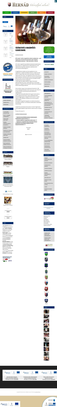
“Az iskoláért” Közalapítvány (6, 112)
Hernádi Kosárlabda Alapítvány (7, 135)
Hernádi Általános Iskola (48, 188)
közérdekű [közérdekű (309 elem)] (6, 242)
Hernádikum (50, 12)
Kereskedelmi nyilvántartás (47, 145)
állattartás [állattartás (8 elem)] (4, 251)
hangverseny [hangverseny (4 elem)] (8, 231)
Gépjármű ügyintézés (47, 220)
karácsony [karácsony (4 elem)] (4, 235)
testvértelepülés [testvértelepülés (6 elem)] (5, 248)
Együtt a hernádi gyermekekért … (6, 116)
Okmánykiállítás (46, 221)
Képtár (32, 12)
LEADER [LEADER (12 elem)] (11, 241)
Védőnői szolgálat (48, 169)
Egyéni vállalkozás (46, 219)
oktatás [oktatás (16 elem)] (10, 244)
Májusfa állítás (11, 33)
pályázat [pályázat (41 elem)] (5, 245)
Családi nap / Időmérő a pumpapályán (12, 48)
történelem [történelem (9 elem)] (6, 249)
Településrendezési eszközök (48, 96)
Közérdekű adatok (48, 107)
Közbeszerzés (47, 109)
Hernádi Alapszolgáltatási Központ (48, 158)
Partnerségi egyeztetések (47, 77)
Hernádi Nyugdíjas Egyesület (6, 128)
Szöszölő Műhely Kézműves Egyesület (7, 140)
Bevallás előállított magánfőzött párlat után (26, 120)
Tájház (45, 185)
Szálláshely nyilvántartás (47, 149)
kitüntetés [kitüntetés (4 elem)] (7, 236)
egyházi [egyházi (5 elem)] (4, 228)
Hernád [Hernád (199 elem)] (5, 233)
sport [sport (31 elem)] (4, 246)
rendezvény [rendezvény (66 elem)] (10, 245)
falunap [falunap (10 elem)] (4, 229)
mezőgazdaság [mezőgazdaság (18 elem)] (6, 244)
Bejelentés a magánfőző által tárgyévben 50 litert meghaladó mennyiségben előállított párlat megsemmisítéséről (26, 123)
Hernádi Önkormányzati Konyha (47, 173)
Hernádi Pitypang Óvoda (47, 179)
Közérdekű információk (19, 54)
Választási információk (49, 57)
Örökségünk (5, 104)
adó (27, 134)
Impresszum (46, 86)
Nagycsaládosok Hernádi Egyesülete (7, 144)
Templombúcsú (12, 53)
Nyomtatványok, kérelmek (47, 136)
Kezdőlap (7, 12)
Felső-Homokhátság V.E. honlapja (8, 194)
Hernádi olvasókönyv (48, 79)
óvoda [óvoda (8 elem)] (8, 253)
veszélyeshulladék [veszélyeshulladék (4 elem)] (5, 250)
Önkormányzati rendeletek (47, 100)
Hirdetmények (47, 142)
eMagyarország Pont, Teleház (48, 183)
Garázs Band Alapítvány (5, 119)
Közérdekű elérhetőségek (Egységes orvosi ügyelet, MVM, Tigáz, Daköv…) (49, 50)
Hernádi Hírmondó (7, 100)
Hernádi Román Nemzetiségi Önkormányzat (47, 238)
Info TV (41, 12)
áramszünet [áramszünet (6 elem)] (10, 251)
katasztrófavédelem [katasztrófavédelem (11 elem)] (9, 235)
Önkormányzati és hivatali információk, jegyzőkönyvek (48, 104)
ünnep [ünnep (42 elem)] (10, 253)
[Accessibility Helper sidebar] (56, 1)
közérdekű (30, 134)
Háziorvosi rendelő (48, 161)
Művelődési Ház (47, 176)
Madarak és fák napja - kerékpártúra (11, 41)
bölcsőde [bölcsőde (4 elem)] (8, 226)
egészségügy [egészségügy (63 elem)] (8, 228)
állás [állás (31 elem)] (7, 251)
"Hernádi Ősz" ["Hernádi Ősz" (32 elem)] (6, 225)
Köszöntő (15, 12)
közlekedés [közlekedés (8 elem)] (4, 240)
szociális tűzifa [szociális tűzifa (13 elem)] (8, 246)
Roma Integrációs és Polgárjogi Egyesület (7, 147)
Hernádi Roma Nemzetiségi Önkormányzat (47, 233)
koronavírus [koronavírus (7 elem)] (10, 236)
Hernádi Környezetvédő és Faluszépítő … (6, 123)
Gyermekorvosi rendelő (47, 164)
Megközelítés (47, 84)
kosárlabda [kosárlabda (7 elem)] (4, 238)
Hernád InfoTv (6, 102)
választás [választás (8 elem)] (9, 250)
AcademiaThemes (37, 390)
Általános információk (49, 125)
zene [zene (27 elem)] (12, 250)
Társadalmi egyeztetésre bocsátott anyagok (48, 116)
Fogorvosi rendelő (48, 167)
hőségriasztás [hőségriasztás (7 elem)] (5, 234)
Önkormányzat (47, 93)
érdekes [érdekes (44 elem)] (5, 253)
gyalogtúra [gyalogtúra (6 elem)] (4, 231)
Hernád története (48, 74)
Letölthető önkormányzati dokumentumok (47, 132)
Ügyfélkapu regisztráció (47, 224)
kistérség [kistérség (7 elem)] (4, 236)
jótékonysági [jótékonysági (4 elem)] (9, 234)
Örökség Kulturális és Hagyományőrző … (7, 131)
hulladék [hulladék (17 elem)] (9, 233)
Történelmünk (24, 12)
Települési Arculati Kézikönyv (48, 112)
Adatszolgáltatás (46, 218)
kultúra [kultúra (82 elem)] (8, 238)
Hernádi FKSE (5, 137)
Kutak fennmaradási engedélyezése (48, 140)
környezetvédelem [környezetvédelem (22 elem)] (6, 239)
